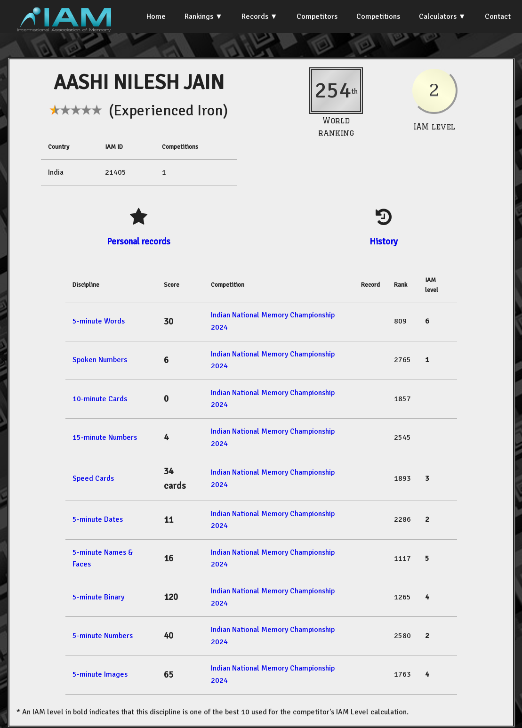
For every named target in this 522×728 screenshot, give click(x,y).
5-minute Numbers (102, 635)
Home (156, 16)
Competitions (378, 16)
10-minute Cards (99, 399)
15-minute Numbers (104, 437)
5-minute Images (100, 674)
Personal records (138, 241)
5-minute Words (98, 321)
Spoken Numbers (99, 359)
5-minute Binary (98, 597)
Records (254, 16)
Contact (498, 16)
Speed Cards (93, 478)
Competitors (317, 16)
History (383, 241)
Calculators (438, 16)
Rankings (199, 16)
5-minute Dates (97, 519)
